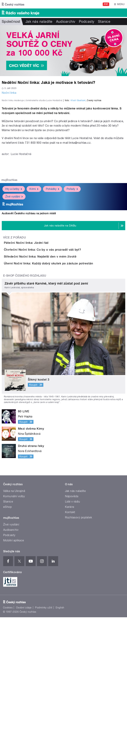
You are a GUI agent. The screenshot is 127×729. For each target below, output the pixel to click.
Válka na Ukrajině (14, 603)
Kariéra (69, 618)
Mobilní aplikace (13, 652)
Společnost (11, 21)
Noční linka (9, 92)
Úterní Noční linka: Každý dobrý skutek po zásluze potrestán (62, 365)
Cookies (8, 719)
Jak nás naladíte (39, 21)
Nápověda (71, 608)
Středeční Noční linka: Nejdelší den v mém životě (54, 348)
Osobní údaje (24, 719)
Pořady (72, 260)
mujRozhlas (9, 251)
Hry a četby (13, 260)
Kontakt (70, 624)
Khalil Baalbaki (78, 172)
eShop (7, 618)
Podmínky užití (43, 719)
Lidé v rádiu (72, 613)
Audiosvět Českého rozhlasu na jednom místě (29, 285)
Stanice (104, 21)
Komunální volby (14, 608)
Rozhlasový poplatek (78, 629)
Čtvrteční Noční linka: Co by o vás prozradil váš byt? (56, 331)
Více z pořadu (14, 309)
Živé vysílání (14, 268)
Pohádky (52, 260)
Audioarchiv (65, 21)
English (60, 719)
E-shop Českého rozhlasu (24, 387)
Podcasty (86, 21)
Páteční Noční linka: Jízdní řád (40, 314)
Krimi (33, 260)
